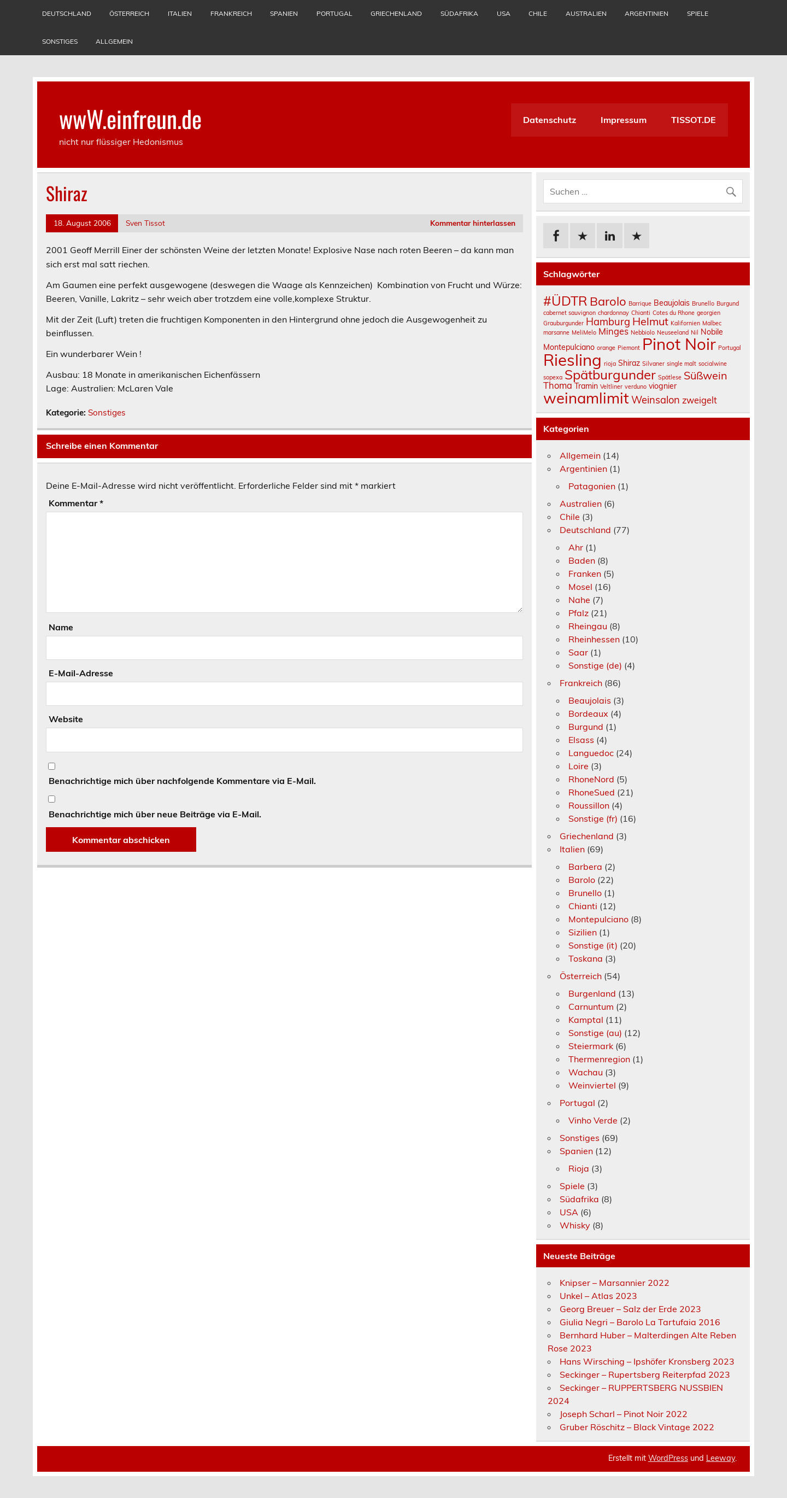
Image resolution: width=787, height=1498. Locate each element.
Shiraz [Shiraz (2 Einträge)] (629, 363)
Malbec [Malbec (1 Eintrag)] (711, 323)
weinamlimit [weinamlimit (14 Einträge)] (586, 397)
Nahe (579, 599)
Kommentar (76, 503)
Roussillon (588, 805)
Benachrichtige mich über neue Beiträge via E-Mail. (155, 814)
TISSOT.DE (693, 119)
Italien (180, 13)
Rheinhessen (594, 639)
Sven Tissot (145, 222)
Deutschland (66, 13)
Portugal (334, 13)
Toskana (585, 958)
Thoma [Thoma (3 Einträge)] (557, 385)
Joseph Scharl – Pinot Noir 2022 (624, 1413)
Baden (581, 560)
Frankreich (231, 13)
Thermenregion (599, 1059)
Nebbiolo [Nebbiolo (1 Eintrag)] (643, 332)
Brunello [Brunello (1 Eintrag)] (703, 303)
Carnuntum (591, 1006)
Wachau (585, 1072)
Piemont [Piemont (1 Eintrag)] (629, 348)
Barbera (585, 866)
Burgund (585, 726)
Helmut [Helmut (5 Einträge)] (650, 321)
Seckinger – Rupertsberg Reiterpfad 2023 (645, 1374)
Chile (537, 13)
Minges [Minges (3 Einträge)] (613, 331)
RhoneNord (591, 779)
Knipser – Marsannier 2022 (614, 1282)
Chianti (582, 905)
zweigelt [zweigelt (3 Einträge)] (699, 400)
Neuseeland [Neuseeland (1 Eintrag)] (673, 332)
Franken (584, 573)
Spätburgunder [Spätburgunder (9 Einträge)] (610, 374)
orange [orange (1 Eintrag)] (606, 348)
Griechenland (396, 13)
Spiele (697, 13)
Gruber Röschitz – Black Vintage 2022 (637, 1426)
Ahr (575, 547)
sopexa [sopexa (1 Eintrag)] (552, 377)
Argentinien (646, 13)
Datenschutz (549, 119)
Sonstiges (60, 41)
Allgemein (114, 41)
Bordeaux (588, 713)
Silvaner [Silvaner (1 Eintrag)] (653, 363)
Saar (578, 652)
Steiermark (590, 1045)
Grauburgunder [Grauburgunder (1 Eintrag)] (563, 323)
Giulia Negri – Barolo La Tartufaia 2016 (640, 1321)
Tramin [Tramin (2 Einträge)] (586, 386)
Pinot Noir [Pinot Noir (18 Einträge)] (679, 344)
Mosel (580, 586)
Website (66, 719)
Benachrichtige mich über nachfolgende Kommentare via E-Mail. (182, 780)
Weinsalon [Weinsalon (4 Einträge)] (655, 400)
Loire (578, 765)
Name (61, 627)
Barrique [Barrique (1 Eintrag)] (640, 303)
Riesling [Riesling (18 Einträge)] (572, 360)
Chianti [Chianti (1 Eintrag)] (640, 313)
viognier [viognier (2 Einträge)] (663, 386)
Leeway (720, 1458)
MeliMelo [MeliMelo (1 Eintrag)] (584, 332)
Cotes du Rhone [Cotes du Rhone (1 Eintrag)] (674, 313)
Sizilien (582, 932)
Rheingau (587, 626)
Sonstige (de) (595, 665)
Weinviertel (592, 1085)
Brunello (585, 892)
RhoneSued (591, 792)
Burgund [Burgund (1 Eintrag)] (727, 303)
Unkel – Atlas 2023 (598, 1295)
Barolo (581, 879)
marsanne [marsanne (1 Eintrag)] (556, 332)
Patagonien (591, 486)
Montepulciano (598, 919)
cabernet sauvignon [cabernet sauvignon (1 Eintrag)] (569, 313)
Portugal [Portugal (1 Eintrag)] (729, 348)
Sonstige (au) (595, 1032)
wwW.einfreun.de (130, 118)
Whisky (575, 1225)
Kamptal (585, 1019)
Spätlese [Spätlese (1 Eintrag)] (670, 377)
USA (503, 13)
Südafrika (459, 13)
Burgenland (592, 993)
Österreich (129, 13)
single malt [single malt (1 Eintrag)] (681, 363)
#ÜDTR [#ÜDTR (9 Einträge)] (565, 300)
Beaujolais (589, 700)
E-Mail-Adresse (81, 673)
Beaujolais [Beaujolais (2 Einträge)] (672, 303)
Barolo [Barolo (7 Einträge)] (608, 301)
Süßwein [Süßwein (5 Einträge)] (705, 375)
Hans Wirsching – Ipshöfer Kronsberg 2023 (647, 1361)
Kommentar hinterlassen (472, 222)
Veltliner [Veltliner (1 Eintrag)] (611, 386)
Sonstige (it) (593, 945)
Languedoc (591, 752)
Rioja (578, 1168)
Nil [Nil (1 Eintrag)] (694, 332)
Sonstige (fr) (593, 818)
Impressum (624, 119)
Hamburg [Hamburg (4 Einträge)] (608, 321)
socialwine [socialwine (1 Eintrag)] (712, 363)
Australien (586, 13)
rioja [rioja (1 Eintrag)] (610, 363)
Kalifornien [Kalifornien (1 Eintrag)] (685, 323)
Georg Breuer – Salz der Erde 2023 (630, 1308)
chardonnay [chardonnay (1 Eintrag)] (613, 313)
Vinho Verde (593, 1120)
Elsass (581, 739)
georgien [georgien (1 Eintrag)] (708, 313)
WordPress (668, 1458)
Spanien (284, 13)
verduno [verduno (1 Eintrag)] (636, 386)
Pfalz (578, 612)
